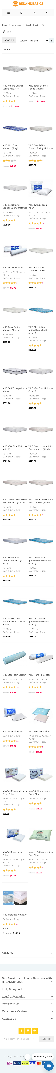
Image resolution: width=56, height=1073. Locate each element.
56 (43, 223)
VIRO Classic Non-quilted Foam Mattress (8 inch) (40, 560)
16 (17, 687)
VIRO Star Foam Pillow (39, 731)
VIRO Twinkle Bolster (13, 267)
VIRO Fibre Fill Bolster (39, 674)
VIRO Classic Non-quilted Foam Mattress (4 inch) (40, 330)
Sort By (23, 40)
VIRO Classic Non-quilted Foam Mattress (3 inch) (40, 621)
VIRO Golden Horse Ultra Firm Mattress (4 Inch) (41, 501)
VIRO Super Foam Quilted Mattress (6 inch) (12, 560)
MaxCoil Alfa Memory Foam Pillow (39, 792)
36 (17, 283)
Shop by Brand (32, 25)
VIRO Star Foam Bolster (14, 674)
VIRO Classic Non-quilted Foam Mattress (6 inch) (14, 621)
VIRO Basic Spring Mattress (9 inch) (11, 328)
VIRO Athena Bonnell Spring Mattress (13, 87)
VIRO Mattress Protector (15, 914)
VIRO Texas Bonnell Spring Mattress (38, 87)
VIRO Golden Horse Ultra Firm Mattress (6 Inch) (15, 501)
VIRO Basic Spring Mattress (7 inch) (37, 269)
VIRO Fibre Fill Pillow (13, 731)
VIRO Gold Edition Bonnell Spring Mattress (41, 147)
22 (17, 741)
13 (43, 687)
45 (17, 924)
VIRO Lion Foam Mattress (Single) (11, 147)
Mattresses (16, 25)
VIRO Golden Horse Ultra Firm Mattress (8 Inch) (41, 448)
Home (4, 25)
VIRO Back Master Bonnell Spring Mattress (15, 206)
